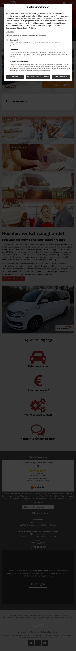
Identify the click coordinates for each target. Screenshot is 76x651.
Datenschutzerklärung (14, 28)
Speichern (15, 77)
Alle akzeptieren (61, 77)
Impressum (10, 32)
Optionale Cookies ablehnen (38, 77)
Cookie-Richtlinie (29, 28)
